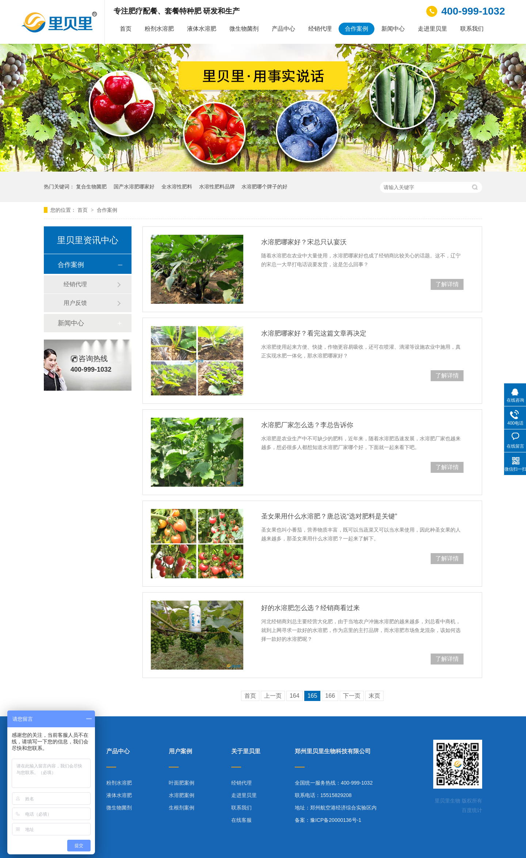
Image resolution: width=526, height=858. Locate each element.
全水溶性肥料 (176, 186)
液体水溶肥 (201, 29)
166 (330, 696)
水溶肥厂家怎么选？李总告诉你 (307, 425)
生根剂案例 (181, 808)
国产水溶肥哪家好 (134, 186)
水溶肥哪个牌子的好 (264, 186)
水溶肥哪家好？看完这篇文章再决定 (313, 333)
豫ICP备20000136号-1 (335, 820)
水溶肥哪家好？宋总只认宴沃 (304, 242)
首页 (126, 29)
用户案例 (180, 751)
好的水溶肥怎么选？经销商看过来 (310, 608)
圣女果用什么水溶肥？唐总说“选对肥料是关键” (329, 516)
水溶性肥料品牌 (217, 186)
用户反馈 (75, 303)
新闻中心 (393, 29)
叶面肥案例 (181, 783)
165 (312, 696)
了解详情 (447, 284)
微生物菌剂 (244, 29)
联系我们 (472, 29)
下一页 (352, 696)
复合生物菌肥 (91, 186)
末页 (374, 696)
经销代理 (320, 29)
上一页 (273, 696)
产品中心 (283, 29)
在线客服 (241, 820)
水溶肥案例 (181, 795)
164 (295, 696)
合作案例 (356, 29)
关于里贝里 (245, 751)
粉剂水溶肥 (159, 29)
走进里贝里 (432, 29)
